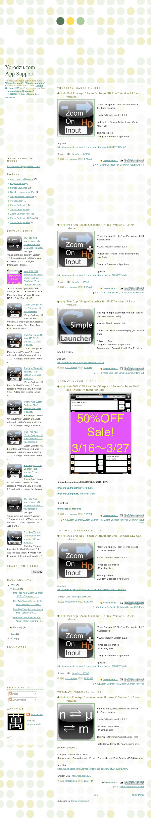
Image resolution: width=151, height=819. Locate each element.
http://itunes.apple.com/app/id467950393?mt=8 (80, 362)
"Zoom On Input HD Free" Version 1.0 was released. (33, 307)
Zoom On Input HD (109, 165)
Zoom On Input (75, 520)
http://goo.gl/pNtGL (81, 776)
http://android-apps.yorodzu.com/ (23, 166)
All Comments (17, 700)
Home (95, 795)
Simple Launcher (109, 373)
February (18, 627)
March (16, 589)
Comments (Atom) (80, 801)
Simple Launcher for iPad (131, 373)
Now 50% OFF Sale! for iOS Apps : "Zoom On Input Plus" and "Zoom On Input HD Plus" (102, 388)
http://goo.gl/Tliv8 (80, 282)
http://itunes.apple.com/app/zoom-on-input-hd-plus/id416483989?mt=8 (92, 275)
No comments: (110, 160)
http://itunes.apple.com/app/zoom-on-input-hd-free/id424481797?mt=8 (91, 147)
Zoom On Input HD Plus (132, 292)
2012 (13, 585)
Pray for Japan (17, 183)
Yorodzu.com (16, 201)
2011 (13, 634)
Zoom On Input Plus (20, 222)
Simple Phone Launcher (22, 196)
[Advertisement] (75, 34)
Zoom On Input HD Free (132, 165)
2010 (13, 638)
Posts (13, 694)
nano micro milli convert (132, 786)
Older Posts (138, 795)
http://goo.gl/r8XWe (81, 154)
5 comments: (111, 782)
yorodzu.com (37, 714)
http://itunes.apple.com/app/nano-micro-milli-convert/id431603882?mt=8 (92, 769)
